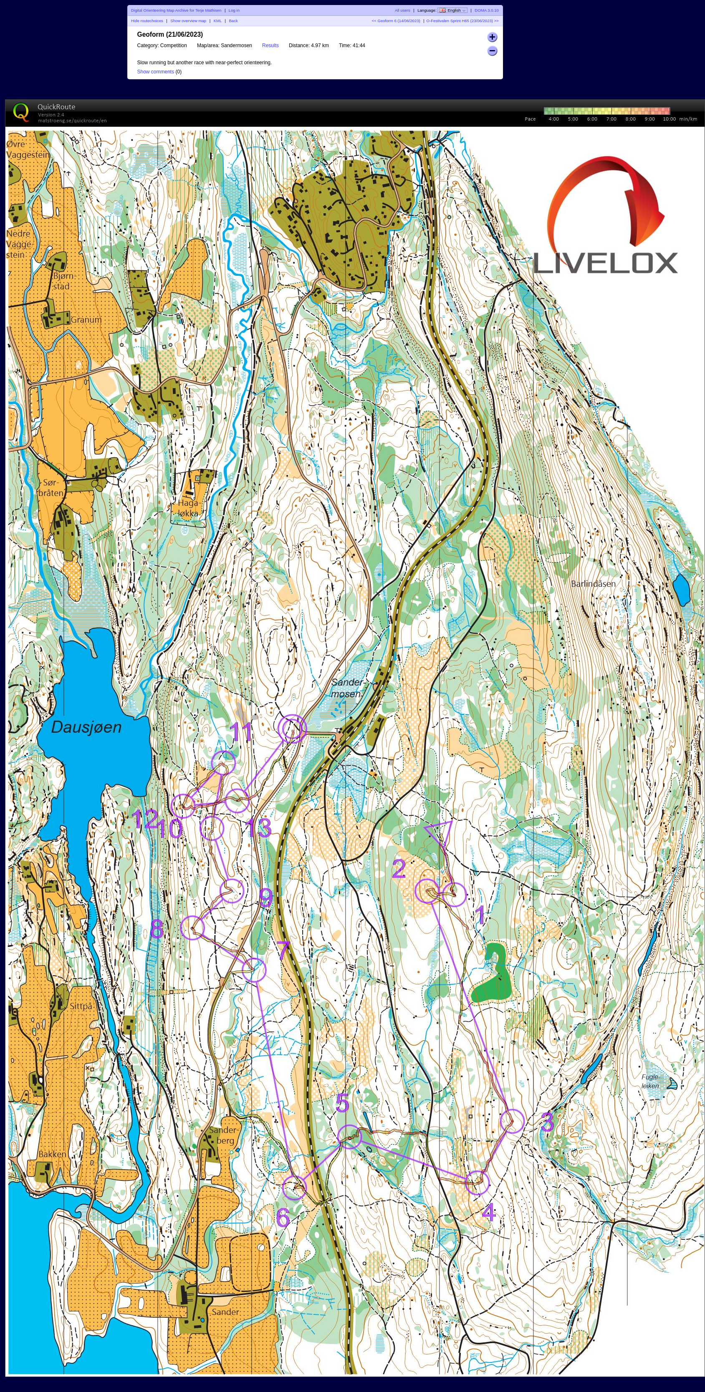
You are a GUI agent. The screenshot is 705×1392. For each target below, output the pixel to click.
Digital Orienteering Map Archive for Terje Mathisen (176, 10)
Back (233, 20)
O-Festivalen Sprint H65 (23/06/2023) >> (463, 20)
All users (402, 10)
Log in (234, 10)
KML (218, 20)
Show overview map (188, 20)
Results (270, 45)
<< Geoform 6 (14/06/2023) (396, 20)
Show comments (155, 72)
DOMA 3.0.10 (487, 10)
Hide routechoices (147, 20)
